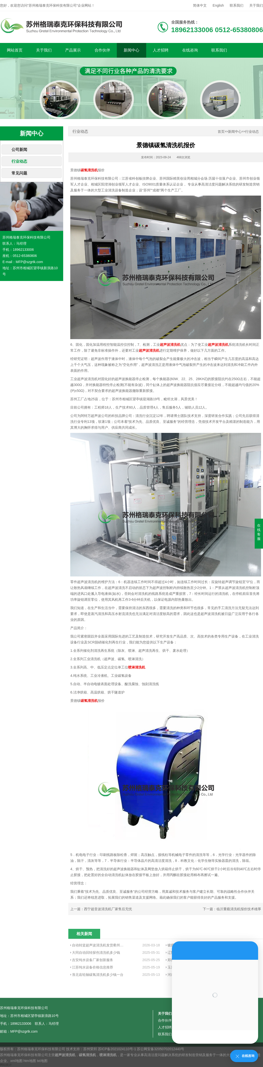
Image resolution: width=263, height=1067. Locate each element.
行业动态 (19, 161)
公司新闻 (19, 149)
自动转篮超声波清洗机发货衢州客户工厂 (98, 971)
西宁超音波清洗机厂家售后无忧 (108, 909)
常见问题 (19, 173)
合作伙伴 (102, 50)
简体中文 (200, 5)
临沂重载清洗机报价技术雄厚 (238, 909)
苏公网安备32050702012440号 (160, 1062)
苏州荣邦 (90, 1062)
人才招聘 (160, 50)
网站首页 (15, 50)
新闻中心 (131, 50)
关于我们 (256, 5)
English (218, 5)
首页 (221, 131)
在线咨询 (190, 50)
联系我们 (236, 5)
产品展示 (73, 50)
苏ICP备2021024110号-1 (117, 1062)
